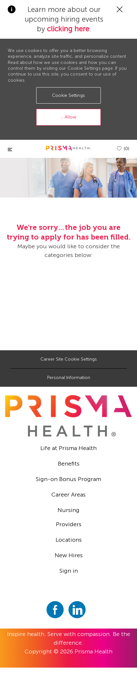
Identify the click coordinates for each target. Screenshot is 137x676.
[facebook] (55, 609)
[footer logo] (68, 415)
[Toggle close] (10, 149)
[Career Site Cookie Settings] (68, 359)
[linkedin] (77, 609)
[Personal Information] (69, 378)
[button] (68, 95)
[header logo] (68, 148)
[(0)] (123, 148)
